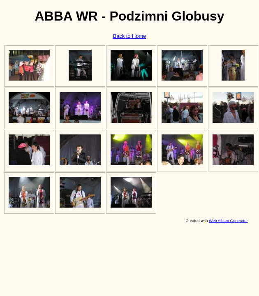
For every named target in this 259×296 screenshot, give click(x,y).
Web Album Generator (228, 220)
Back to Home (129, 36)
